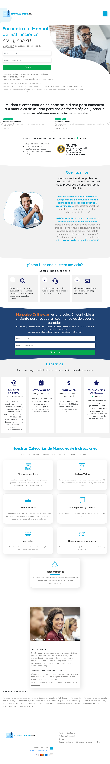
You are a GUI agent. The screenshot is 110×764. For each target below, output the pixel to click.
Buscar (27, 67)
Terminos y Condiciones (67, 733)
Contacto (62, 739)
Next (108, 123)
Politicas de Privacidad (67, 736)
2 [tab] (57, 131)
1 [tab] (53, 131)
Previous (1, 123)
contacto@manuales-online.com (36, 750)
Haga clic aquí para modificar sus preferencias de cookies (79, 742)
